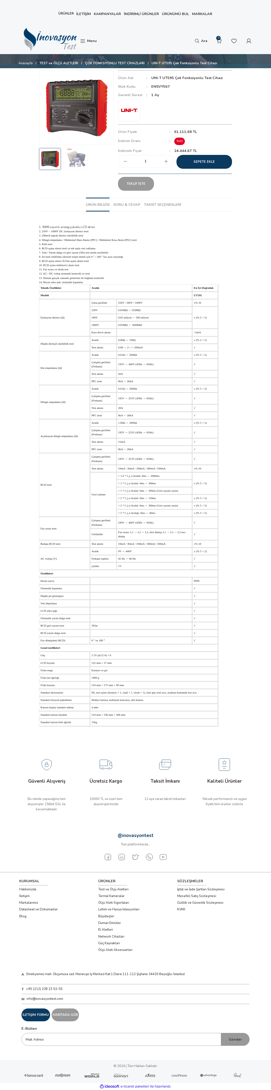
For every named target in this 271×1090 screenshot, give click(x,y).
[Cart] (219, 41)
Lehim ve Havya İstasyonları (118, 909)
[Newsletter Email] (135, 1039)
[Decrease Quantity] (125, 161)
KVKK (181, 909)
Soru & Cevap (126, 204)
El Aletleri (105, 929)
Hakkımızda (27, 889)
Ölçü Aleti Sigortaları (113, 903)
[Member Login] (249, 41)
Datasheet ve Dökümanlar (38, 909)
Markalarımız (28, 903)
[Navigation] (88, 41)
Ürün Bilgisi (98, 204)
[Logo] (49, 40)
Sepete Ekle (204, 161)
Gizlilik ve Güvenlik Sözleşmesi (200, 903)
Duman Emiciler (109, 923)
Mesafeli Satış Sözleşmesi (196, 896)
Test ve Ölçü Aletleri (113, 889)
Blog (22, 916)
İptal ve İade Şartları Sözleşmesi (201, 889)
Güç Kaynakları (109, 943)
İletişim (24, 896)
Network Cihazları (111, 936)
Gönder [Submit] (235, 1039)
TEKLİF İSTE (141, 183)
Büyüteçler (106, 916)
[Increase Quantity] (166, 161)
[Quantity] (146, 161)
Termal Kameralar (111, 896)
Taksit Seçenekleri (162, 204)
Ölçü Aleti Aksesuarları (115, 950)
